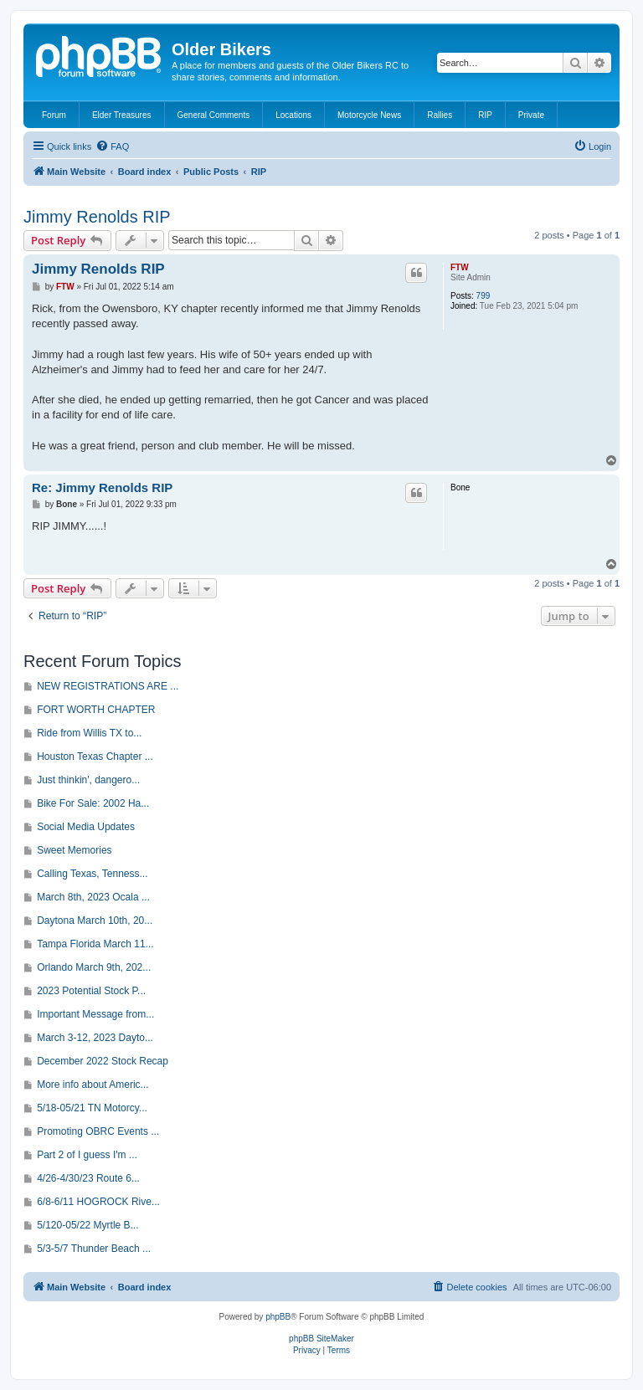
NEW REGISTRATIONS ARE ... (107, 686)
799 (483, 295)
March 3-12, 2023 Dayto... (95, 1038)
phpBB (278, 1316)
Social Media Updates (86, 827)
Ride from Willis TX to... (89, 733)
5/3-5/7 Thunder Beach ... (94, 1248)
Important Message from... (95, 1014)
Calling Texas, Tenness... (92, 874)
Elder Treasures (122, 115)
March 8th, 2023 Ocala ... (93, 897)
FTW (459, 267)
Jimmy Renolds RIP (97, 217)
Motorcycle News (369, 115)
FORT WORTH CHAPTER (96, 710)
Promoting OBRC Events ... (98, 1131)
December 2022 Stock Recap (102, 1061)
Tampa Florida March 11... (95, 944)
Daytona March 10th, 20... (94, 920)
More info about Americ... (92, 1084)
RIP (485, 115)
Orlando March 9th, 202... (94, 967)
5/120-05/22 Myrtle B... (87, 1225)
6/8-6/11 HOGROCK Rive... (98, 1202)
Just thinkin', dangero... (88, 780)
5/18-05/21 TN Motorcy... (92, 1108)
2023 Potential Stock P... (91, 991)
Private (531, 115)
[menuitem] (112, 146)
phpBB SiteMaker (321, 1338)
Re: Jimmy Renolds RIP (102, 487)
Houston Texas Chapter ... (95, 756)
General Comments (213, 115)
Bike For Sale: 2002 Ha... (93, 803)
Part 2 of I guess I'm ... (87, 1155)
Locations (293, 115)
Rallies (439, 115)
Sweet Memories (74, 850)
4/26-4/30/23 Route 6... (88, 1178)
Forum (54, 115)
